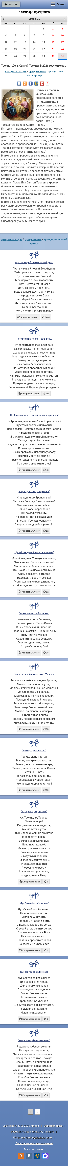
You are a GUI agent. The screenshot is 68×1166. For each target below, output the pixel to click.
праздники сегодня (15, 71)
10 (62, 35)
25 (6, 56)
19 (15, 49)
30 (53, 56)
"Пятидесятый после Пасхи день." (34, 338)
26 (15, 56)
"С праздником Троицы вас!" (34, 491)
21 (34, 49)
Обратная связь (53, 1126)
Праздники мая (37, 71)
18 (6, 49)
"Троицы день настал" (34, 750)
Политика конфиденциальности (32, 1137)
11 (6, 42)
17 (62, 42)
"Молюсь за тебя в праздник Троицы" (34, 674)
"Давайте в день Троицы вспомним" (34, 552)
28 (34, 56)
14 (34, 42)
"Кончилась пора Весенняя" (34, 613)
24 (62, 49)
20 (24, 49)
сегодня (11, 4)
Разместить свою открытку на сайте (32, 1131)
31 (62, 56)
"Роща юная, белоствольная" (34, 1040)
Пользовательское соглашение (34, 1143)
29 (43, 56)
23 (53, 49)
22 (43, 49)
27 (24, 56)
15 (43, 42)
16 (53, 42)
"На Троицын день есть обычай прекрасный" (34, 415)
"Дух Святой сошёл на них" (34, 903)
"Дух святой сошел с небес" (34, 971)
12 (15, 42)
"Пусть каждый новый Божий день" (34, 262)
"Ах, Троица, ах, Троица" (34, 811)
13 (24, 42)
